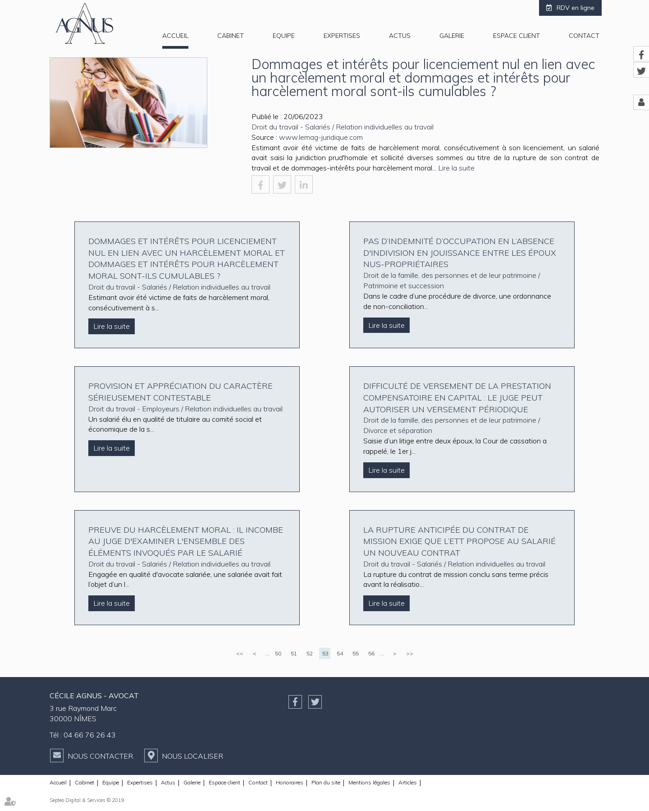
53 (325, 653)
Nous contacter (100, 755)
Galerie (451, 36)
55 (355, 653)
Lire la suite (456, 167)
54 (340, 653)
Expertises (342, 36)
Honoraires (289, 782)
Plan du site (325, 782)
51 (294, 653)
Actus (400, 36)
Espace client (516, 36)
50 (278, 653)
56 (371, 653)
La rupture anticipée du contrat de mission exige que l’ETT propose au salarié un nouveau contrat (459, 541)
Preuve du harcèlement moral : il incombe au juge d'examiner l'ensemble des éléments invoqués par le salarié (185, 541)
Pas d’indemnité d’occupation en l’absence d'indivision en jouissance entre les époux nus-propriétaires (459, 252)
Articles (407, 782)
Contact (584, 36)
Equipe (284, 36)
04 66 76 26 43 (90, 734)
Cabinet (230, 36)
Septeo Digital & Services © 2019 (87, 800)
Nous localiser (192, 755)
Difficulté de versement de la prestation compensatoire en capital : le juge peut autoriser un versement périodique (457, 397)
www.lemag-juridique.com (321, 137)
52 (309, 653)
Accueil (175, 36)
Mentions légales (369, 782)
